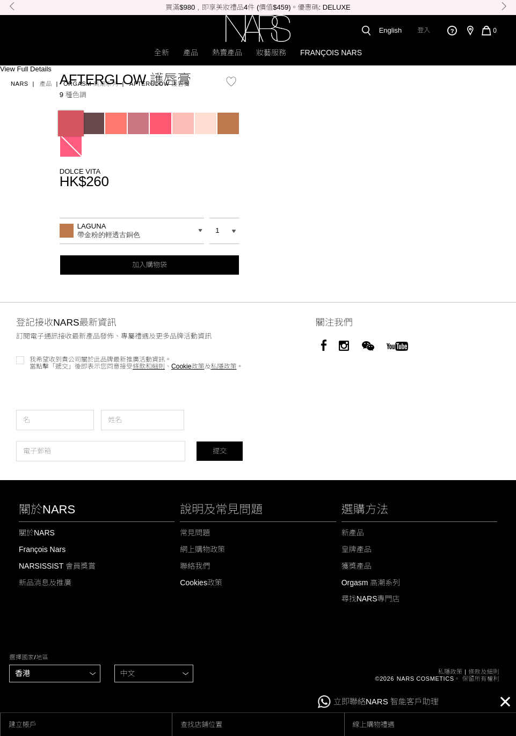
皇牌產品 (356, 549)
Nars (19, 83)
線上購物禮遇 (374, 724)
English (390, 30)
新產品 (352, 532)
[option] (258, 7)
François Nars (331, 52)
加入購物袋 (149, 265)
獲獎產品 (356, 566)
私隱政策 (450, 671)
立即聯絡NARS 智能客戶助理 (378, 702)
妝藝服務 (271, 52)
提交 (220, 451)
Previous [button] (12, 6)
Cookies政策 (201, 582)
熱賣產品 (227, 52)
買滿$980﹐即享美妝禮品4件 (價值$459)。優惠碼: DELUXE (258, 7)
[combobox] (132, 231)
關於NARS (37, 532)
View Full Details (26, 69)
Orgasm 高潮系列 (90, 83)
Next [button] (504, 6)
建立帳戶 (23, 724)
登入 (423, 30)
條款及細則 (483, 671)
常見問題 (195, 532)
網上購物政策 (202, 549)
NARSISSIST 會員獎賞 (57, 566)
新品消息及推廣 (45, 582)
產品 (190, 52)
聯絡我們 (195, 566)
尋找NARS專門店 (370, 598)
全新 (161, 52)
